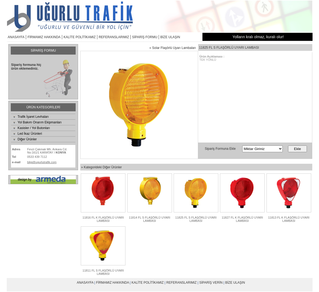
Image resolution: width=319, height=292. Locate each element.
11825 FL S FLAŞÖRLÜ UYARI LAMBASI (195, 219)
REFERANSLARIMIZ (114, 37)
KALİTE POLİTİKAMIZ (80, 37)
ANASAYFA (16, 37)
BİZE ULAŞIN (170, 37)
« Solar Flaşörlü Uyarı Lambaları (172, 48)
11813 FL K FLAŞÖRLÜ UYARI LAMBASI (288, 219)
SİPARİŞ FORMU (144, 37)
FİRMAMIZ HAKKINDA (44, 37)
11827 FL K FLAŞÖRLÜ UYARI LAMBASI (242, 219)
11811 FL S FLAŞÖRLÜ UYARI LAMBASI (103, 272)
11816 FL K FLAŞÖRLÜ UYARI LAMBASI (103, 219)
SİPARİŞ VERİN (210, 282)
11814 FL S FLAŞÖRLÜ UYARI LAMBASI (149, 219)
